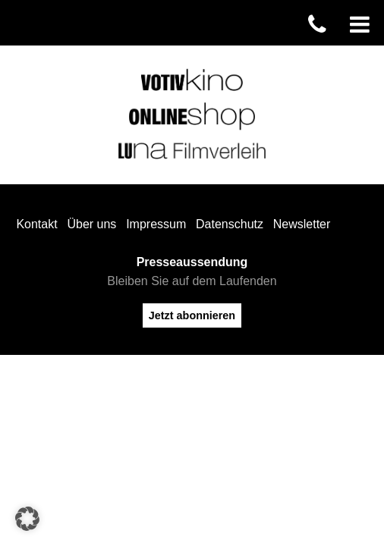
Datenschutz (229, 224)
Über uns (91, 224)
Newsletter (302, 224)
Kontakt (36, 224)
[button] (27, 518)
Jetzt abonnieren (192, 315)
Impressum (156, 224)
